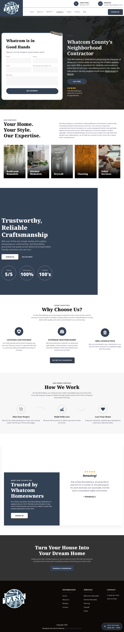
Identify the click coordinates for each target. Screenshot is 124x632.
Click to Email (112, 599)
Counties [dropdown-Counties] (60, 12)
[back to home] (11, 8)
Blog (84, 12)
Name (18, 59)
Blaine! (70, 74)
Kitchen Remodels (90, 600)
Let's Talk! (77, 81)
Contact (65, 607)
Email (18, 68)
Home (32, 12)
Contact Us (115, 12)
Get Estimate (32, 91)
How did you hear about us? (45, 68)
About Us (40, 12)
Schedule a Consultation (62, 568)
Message (32, 79)
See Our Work (27, 257)
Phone (45, 59)
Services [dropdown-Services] (49, 12)
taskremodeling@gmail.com (113, 5)
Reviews (77, 12)
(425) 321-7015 (84, 5)
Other (86, 611)
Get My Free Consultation (62, 360)
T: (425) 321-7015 (113, 595)
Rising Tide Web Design (73, 628)
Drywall (86, 607)
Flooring (87, 603)
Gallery (69, 12)
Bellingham (110, 71)
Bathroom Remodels (91, 596)
